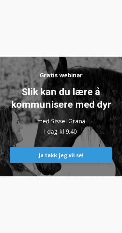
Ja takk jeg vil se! (61, 155)
